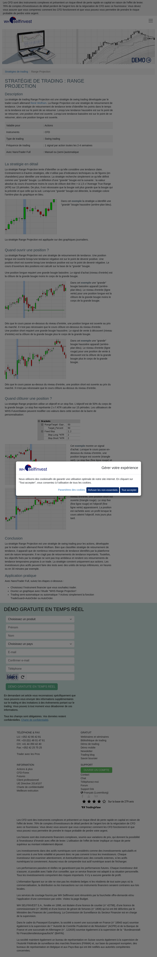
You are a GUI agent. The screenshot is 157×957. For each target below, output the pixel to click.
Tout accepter (129, 490)
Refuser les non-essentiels (103, 490)
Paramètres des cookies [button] (71, 489)
